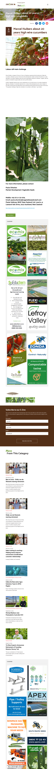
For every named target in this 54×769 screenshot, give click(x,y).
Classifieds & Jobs (33, 751)
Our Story (22, 745)
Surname (8, 424)
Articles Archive (23, 747)
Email (7, 430)
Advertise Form (32, 756)
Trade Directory (33, 745)
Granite (10, 765)
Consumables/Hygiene (32, 511)
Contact (40, 745)
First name (8, 418)
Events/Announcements (10, 541)
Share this (32, 23)
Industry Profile (17, 35)
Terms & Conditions (42, 749)
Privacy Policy (41, 753)
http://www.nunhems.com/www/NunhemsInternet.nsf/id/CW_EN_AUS (20, 208)
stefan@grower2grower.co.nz (13, 746)
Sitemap (40, 747)
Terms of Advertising (43, 751)
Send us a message (9, 751)
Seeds (22, 35)
